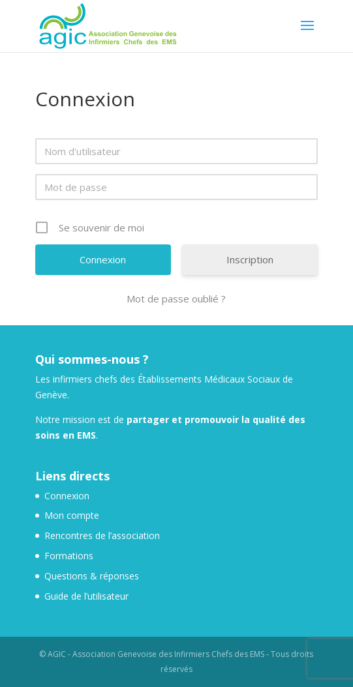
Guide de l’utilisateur (86, 596)
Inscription (249, 259)
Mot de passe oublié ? (176, 298)
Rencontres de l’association (102, 535)
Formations (68, 555)
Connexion (66, 496)
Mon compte (71, 515)
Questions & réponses (91, 576)
